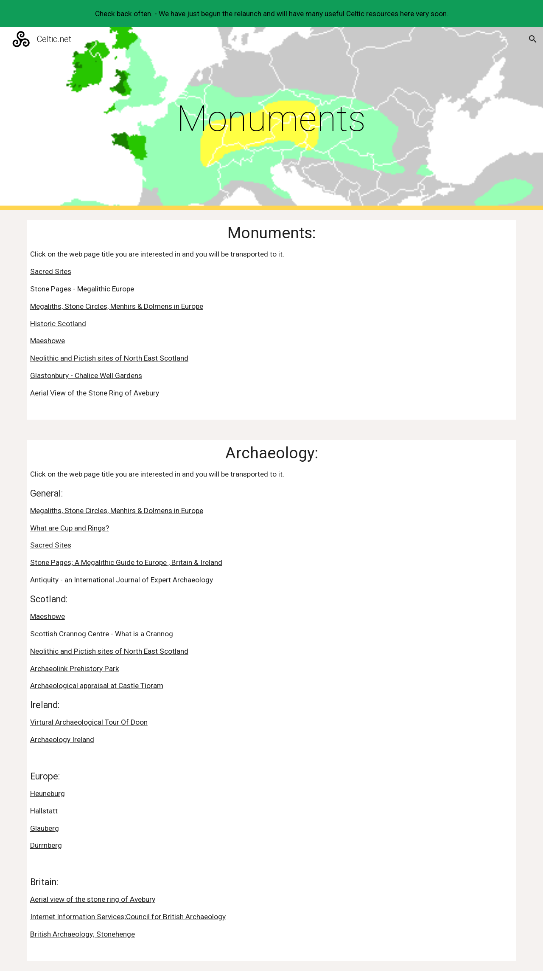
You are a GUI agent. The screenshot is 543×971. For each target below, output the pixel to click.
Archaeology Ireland (62, 739)
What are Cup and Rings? (69, 528)
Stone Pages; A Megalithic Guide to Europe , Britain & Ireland (126, 562)
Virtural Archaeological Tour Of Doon (89, 722)
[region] (271, 13)
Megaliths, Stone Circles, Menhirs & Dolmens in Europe (116, 306)
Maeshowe (47, 340)
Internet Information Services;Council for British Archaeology (128, 916)
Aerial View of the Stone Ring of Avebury (94, 393)
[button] (533, 39)
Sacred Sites (50, 271)
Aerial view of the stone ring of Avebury (92, 899)
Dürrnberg (46, 845)
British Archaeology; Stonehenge (82, 934)
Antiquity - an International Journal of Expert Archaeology (121, 580)
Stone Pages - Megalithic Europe (82, 289)
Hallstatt (44, 811)
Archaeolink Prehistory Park (74, 668)
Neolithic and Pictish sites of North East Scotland (109, 358)
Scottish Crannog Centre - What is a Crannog (101, 633)
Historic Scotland (58, 323)
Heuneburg (47, 793)
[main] (271, 118)
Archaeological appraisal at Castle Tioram (96, 685)
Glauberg (44, 828)
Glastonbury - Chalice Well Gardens (86, 375)
